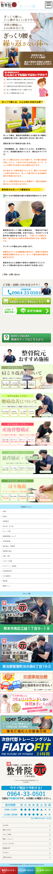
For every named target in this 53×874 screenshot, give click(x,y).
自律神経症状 (7, 571)
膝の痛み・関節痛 (9, 546)
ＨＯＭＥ (6, 825)
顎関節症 (6, 521)
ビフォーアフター (9, 843)
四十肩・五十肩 (8, 526)
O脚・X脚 (6, 556)
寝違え (5, 516)
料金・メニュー (8, 839)
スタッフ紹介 (7, 834)
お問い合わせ (7, 857)
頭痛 (4, 511)
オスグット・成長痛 (9, 566)
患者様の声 (6, 848)
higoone (42, 864)
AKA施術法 (7, 576)
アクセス (6, 852)
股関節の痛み (7, 551)
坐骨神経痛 (6, 541)
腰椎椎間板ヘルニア (9, 536)
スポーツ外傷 (7, 561)
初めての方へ (7, 830)
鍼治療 (5, 581)
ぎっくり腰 (6, 531)
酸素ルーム (6, 586)
